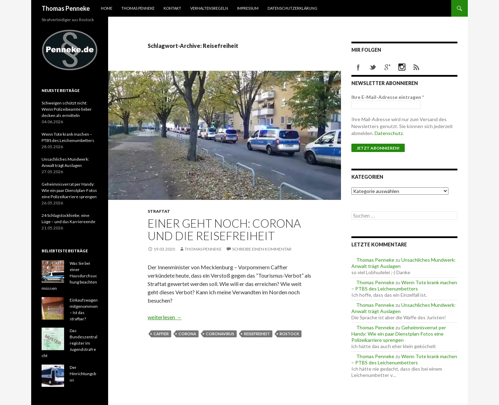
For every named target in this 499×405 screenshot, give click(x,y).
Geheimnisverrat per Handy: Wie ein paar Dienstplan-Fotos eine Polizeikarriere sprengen (398, 333)
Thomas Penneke (66, 8)
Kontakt (172, 8)
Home (106, 8)
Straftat (159, 211)
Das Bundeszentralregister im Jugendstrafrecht (69, 343)
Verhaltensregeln (209, 8)
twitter (373, 67)
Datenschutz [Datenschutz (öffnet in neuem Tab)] (389, 133)
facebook (358, 67)
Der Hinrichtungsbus (83, 373)
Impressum (248, 8)
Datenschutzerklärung (292, 8)
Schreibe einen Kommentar (261, 249)
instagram (402, 67)
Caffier (161, 333)
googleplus (387, 67)
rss (416, 67)
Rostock (289, 333)
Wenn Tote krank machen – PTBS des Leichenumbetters (404, 285)
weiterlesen (165, 317)
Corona (187, 333)
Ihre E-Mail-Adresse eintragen (387, 97)
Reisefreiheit (257, 333)
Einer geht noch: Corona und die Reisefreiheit (224, 229)
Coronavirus (220, 333)
